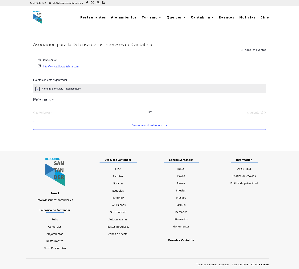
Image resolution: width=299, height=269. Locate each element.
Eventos (226, 18)
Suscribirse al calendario (147, 125)
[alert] (149, 89)
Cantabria (200, 18)
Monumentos (181, 226)
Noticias (247, 18)
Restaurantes (93, 18)
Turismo (150, 18)
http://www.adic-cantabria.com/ (61, 66)
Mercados (181, 212)
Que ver (174, 18)
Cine (264, 18)
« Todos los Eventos (253, 50)
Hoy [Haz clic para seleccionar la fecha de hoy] (149, 112)
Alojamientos (124, 18)
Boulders (264, 264)
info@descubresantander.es (55, 200)
